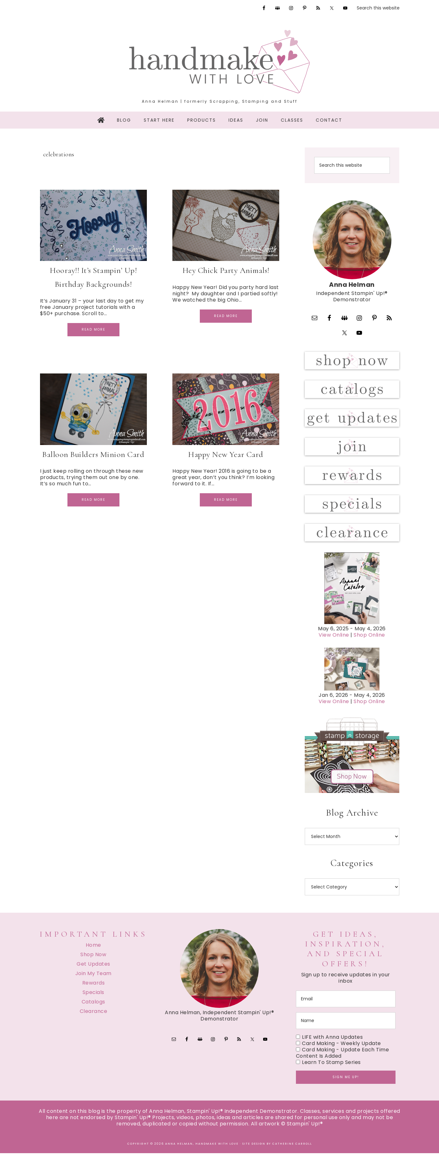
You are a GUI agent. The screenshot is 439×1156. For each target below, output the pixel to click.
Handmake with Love (220, 61)
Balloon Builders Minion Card (93, 454)
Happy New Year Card (225, 454)
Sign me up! (345, 1080)
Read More (93, 329)
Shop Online (369, 638)
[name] (346, 1023)
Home (93, 947)
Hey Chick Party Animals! (225, 270)
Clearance (93, 1014)
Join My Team (93, 976)
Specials (93, 995)
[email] (346, 1001)
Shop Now (93, 957)
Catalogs (93, 1004)
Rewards (93, 985)
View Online (334, 638)
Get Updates (93, 966)
